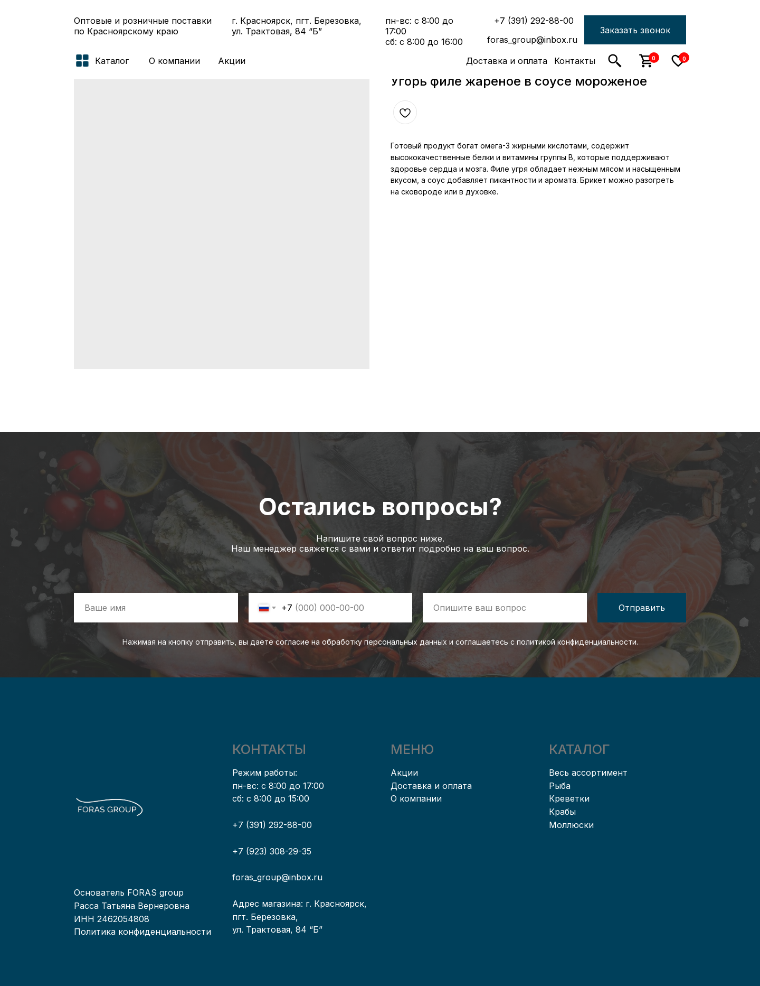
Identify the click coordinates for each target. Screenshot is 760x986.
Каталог (112, 60)
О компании (174, 60)
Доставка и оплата (506, 60)
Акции (231, 60)
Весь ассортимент (588, 772)
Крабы (562, 811)
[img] (379, 60)
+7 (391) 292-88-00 (534, 20)
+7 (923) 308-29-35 (271, 851)
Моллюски (571, 825)
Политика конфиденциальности (142, 931)
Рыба (560, 785)
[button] (635, 29)
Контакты (574, 60)
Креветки (569, 798)
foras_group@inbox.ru (532, 39)
